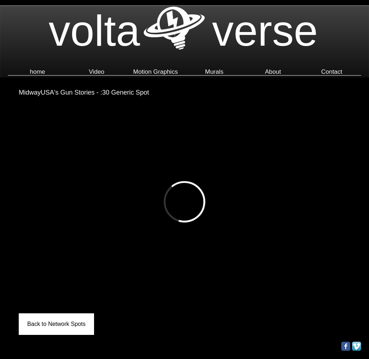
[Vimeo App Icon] (356, 346)
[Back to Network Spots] (56, 324)
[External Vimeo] (184, 202)
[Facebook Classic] (345, 346)
